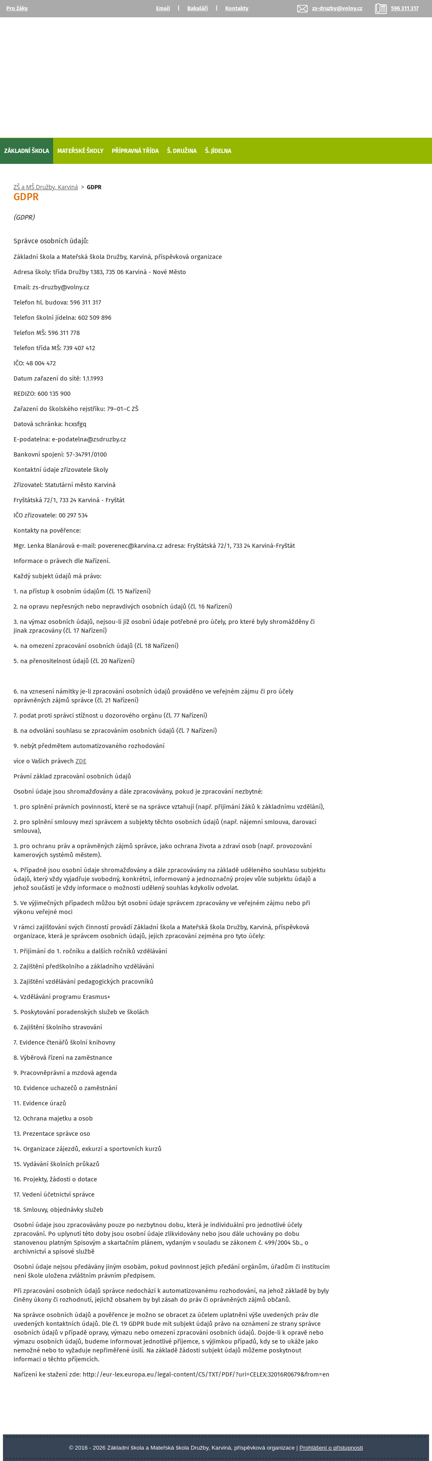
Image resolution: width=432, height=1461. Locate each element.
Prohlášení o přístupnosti (331, 1448)
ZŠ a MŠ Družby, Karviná (46, 187)
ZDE (81, 761)
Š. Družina (182, 151)
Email (163, 8)
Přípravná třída (135, 151)
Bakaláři (197, 8)
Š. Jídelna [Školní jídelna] (218, 151)
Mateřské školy (80, 151)
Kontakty (236, 8)
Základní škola (26, 151)
